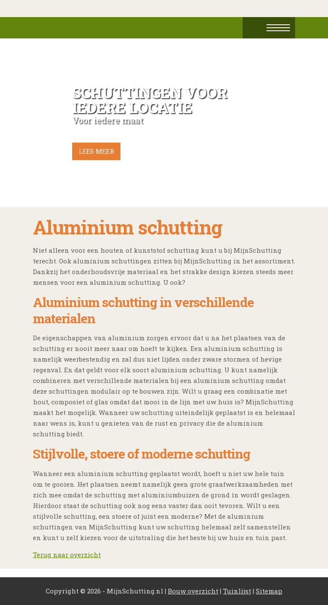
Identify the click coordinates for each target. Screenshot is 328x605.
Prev (44, 123)
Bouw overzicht (193, 591)
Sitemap (269, 591)
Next (284, 123)
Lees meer (96, 151)
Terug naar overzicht (67, 554)
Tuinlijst (237, 591)
